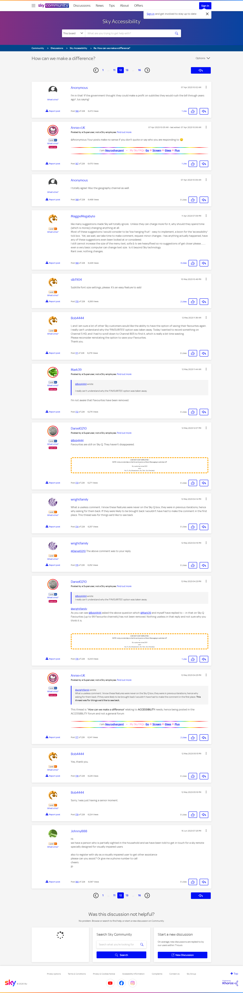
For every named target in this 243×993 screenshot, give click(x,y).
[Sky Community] (53, 5)
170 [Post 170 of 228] (77, 301)
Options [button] (200, 58)
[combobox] (128, 33)
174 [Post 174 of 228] (76, 526)
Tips (112, 5)
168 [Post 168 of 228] (77, 199)
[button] (206, 87)
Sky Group (191, 974)
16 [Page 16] (139, 70)
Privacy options (54, 974)
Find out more (124, 132)
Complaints (157, 974)
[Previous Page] (96, 70)
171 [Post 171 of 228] (76, 353)
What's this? (52, 99)
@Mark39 (145, 612)
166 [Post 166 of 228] (77, 111)
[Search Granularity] (73, 33)
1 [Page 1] (103, 70)
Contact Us (174, 974)
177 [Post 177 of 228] (76, 737)
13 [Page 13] (127, 70)
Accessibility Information (133, 974)
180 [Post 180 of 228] (77, 882)
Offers (138, 5)
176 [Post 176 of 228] (76, 659)
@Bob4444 (81, 384)
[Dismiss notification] (207, 13)
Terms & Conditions (77, 974)
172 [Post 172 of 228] (76, 412)
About (124, 5)
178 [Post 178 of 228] (76, 776)
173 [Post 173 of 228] (76, 483)
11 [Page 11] (114, 70)
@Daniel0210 (78, 551)
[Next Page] (147, 70)
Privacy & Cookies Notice (104, 974)
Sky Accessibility (121, 21)
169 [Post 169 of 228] (77, 263)
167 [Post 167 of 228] (76, 163)
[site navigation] (33, 5)
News (100, 5)
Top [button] (236, 973)
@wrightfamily (79, 608)
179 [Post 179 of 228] (76, 814)
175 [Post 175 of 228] (76, 565)
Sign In (205, 5)
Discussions (82, 5)
